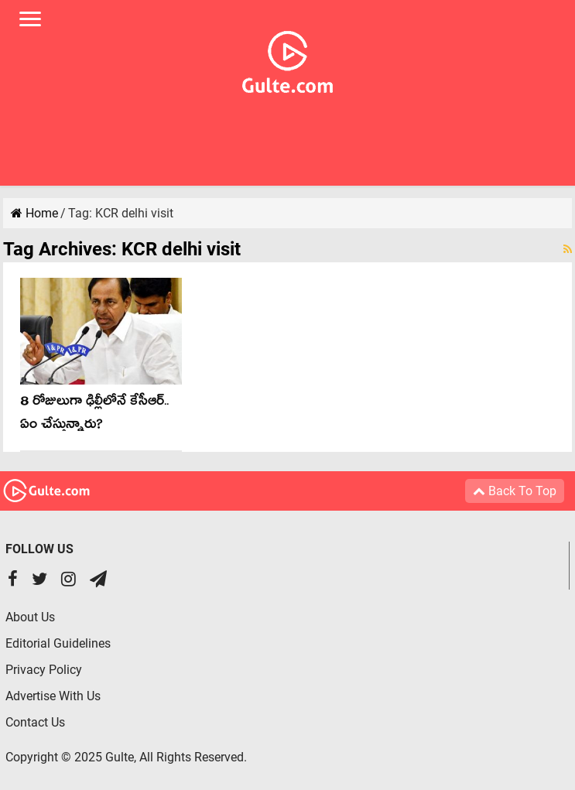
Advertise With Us (53, 696)
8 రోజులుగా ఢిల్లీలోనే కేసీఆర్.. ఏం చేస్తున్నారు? (94, 415)
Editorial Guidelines (58, 643)
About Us (30, 617)
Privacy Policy (43, 669)
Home (34, 213)
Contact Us (35, 722)
